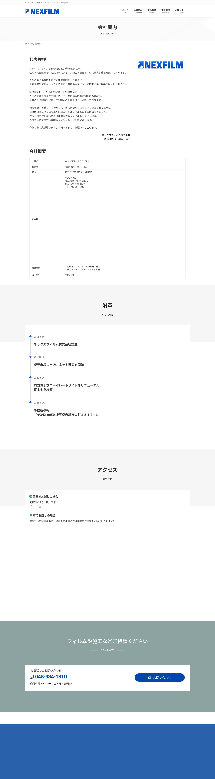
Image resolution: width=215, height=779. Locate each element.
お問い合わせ (82, 727)
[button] (160, 677)
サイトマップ (62, 727)
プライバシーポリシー (38, 727)
